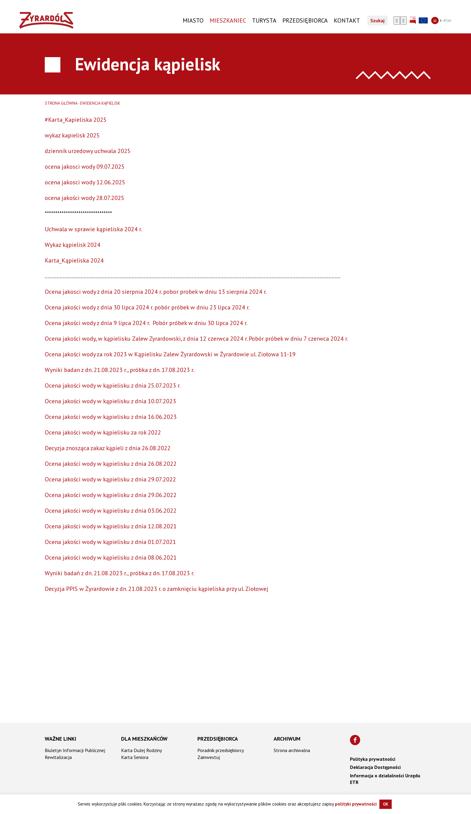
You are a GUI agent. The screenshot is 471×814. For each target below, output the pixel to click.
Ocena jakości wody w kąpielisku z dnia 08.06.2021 (111, 557)
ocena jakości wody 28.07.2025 (84, 198)
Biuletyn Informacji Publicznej (75, 750)
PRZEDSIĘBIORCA (305, 20)
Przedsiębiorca (217, 738)
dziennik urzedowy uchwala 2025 (88, 151)
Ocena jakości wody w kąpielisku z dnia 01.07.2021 (110, 542)
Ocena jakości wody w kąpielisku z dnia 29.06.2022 (111, 495)
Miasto (193, 20)
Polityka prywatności (372, 759)
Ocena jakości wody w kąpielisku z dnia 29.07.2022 (110, 479)
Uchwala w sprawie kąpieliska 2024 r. (93, 229)
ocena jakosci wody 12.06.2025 (85, 182)
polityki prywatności (356, 804)
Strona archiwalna (292, 750)
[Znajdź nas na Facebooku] (355, 740)
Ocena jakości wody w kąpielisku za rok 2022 (103, 432)
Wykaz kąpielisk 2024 (72, 245)
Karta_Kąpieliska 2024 (74, 260)
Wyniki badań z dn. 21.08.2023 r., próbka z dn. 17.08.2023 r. (119, 573)
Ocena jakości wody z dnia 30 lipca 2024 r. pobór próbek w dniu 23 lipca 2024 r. (147, 307)
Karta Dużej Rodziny (141, 750)
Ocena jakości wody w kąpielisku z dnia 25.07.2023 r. (113, 385)
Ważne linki (60, 738)
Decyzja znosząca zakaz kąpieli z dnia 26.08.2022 (108, 448)
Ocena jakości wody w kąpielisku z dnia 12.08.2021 (111, 526)
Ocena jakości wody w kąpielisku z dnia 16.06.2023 (111, 417)
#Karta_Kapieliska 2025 (76, 120)
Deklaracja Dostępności (375, 767)
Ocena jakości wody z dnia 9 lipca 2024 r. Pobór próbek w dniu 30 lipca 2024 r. (146, 323)
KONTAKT (347, 20)
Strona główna (61, 103)
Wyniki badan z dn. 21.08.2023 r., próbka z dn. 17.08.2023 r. (119, 370)
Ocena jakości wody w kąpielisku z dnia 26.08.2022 (111, 464)
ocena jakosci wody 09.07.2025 (85, 166)
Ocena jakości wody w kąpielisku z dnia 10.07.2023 (110, 401)
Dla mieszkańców (144, 738)
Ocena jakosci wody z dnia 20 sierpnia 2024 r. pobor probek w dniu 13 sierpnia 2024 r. (156, 292)
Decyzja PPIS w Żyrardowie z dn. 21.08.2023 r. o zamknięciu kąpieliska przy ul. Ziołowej (156, 589)
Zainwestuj (208, 757)
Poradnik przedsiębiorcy (220, 750)
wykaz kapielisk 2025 (72, 135)
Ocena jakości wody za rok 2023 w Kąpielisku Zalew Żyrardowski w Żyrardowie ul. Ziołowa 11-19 (170, 354)
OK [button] (385, 804)
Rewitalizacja (58, 757)
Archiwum (287, 738)
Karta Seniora (134, 757)
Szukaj (377, 20)
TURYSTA (264, 20)
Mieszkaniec (228, 20)
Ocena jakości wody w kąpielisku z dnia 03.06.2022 (111, 511)
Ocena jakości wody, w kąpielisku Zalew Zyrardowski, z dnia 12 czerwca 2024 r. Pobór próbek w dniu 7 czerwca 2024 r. (196, 338)
